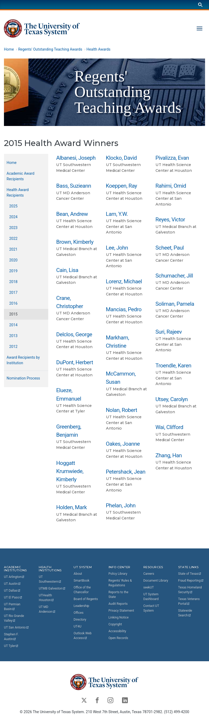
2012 (13, 346)
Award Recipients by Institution (23, 360)
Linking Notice (119, 617)
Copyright (115, 624)
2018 (13, 282)
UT (14, 577)
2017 (13, 292)
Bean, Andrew (72, 214)
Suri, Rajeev (168, 332)
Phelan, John (121, 505)
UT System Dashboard (151, 596)
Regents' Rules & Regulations (120, 583)
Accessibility (117, 631)
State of (190, 574)
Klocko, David (121, 158)
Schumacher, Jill (174, 276)
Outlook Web (83, 635)
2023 (13, 228)
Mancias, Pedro (124, 309)
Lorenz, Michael (124, 281)
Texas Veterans (189, 601)
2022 (13, 238)
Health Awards (98, 49)
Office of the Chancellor (82, 590)
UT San (16, 627)
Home (9, 49)
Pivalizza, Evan (172, 158)
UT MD (47, 609)
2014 (13, 325)
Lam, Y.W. (117, 214)
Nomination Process (23, 378)
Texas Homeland (190, 590)
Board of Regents (86, 599)
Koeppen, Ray (121, 186)
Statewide (185, 613)
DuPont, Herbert (74, 362)
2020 (13, 260)
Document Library (155, 580)
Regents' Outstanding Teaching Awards (50, 49)
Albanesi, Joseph (75, 158)
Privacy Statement (121, 610)
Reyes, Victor (170, 219)
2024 (13, 217)
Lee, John (117, 248)
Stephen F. (11, 637)
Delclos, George (74, 334)
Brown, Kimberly (74, 242)
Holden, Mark (71, 507)
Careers (148, 574)
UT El (13, 597)
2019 (13, 271)
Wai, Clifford (169, 427)
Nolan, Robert (121, 410)
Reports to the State (118, 594)
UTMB (52, 588)
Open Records (118, 638)
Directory (80, 619)
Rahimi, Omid (170, 186)
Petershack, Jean (125, 472)
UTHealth (46, 597)
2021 (13, 249)
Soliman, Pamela (174, 303)
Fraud (191, 580)
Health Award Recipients (18, 192)
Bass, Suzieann (73, 186)
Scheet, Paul (169, 248)
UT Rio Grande (14, 618)
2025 (13, 206)
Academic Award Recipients (20, 176)
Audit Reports (118, 604)
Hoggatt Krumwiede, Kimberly (69, 471)
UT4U (77, 626)
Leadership (81, 606)
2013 (13, 336)
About (78, 574)
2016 (13, 303)
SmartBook (81, 580)
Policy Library (118, 574)
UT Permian (12, 606)
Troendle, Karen (173, 365)
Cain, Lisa (67, 270)
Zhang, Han (168, 455)
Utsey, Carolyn (171, 399)
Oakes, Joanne (123, 444)
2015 (13, 314)
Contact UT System (151, 608)
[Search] (200, 4)
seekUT (148, 587)
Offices (78, 613)
